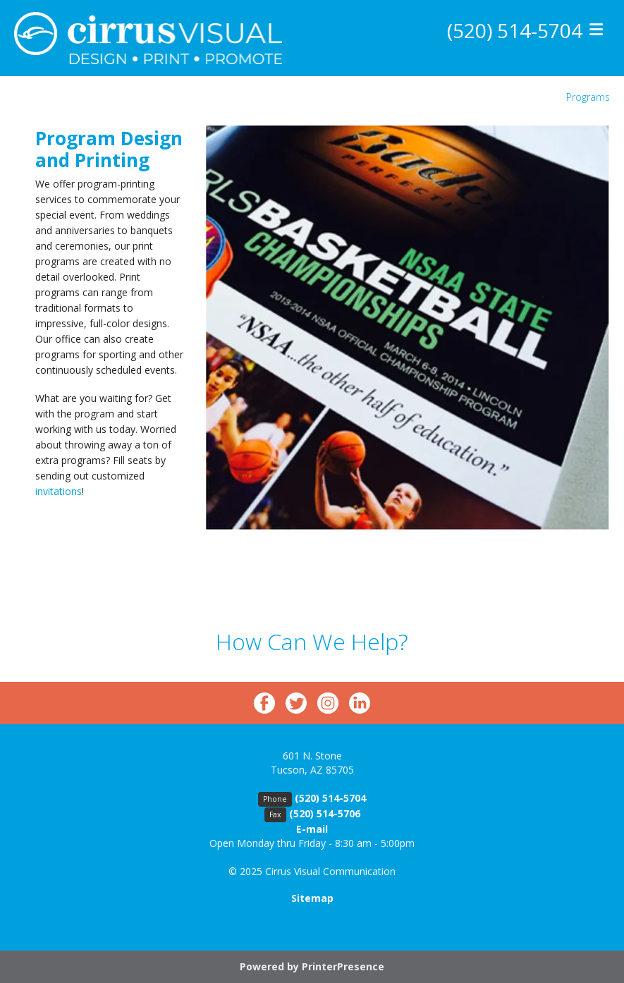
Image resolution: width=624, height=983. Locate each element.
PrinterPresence (343, 966)
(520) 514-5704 (514, 30)
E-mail (312, 829)
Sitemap (312, 898)
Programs (588, 97)
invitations (58, 491)
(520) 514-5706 (324, 813)
